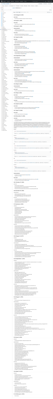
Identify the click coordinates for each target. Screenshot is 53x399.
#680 (24, 46)
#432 (28, 180)
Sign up (49, 1)
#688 (26, 47)
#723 (34, 24)
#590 (31, 119)
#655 (31, 74)
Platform (4, 1)
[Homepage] (1, 1)
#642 (27, 87)
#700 (28, 48)
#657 (23, 73)
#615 (37, 107)
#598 (37, 179)
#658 (29, 72)
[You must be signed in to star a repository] (49, 3)
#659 (44, 71)
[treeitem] (6, 29)
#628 (38, 107)
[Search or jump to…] (38, 1)
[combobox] (6, 11)
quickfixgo (4, 3)
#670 (27, 64)
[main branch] (5, 9)
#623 (35, 108)
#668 (25, 60)
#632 (42, 101)
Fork (45, 3)
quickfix (7, 3)
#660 (26, 79)
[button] (50, 131)
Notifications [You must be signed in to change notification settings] (40, 3)
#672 (49, 40)
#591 (29, 174)
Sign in (45, 1)
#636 (33, 90)
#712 (34, 30)
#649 (31, 75)
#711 (23, 29)
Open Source (17, 1)
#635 (28, 98)
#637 (23, 97)
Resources (13, 1)
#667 (32, 59)
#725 (31, 18)
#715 (28, 34)
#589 (20, 175)
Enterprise (22, 1)
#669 (33, 63)
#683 (34, 51)
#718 (32, 35)
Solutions (8, 1)
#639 (32, 96)
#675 (30, 41)
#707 (25, 53)
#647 (26, 76)
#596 (27, 174)
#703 (35, 52)
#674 (25, 65)
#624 (27, 114)
